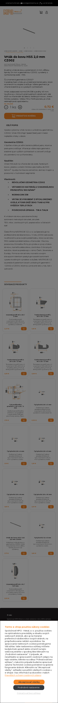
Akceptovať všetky (29, 682)
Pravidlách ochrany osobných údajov (23, 675)
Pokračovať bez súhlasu (29, 693)
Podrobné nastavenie (29, 687)
